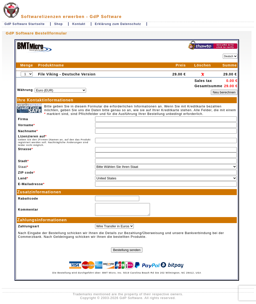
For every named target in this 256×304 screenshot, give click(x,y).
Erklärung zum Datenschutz (118, 24)
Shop (58, 24)
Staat (22, 167)
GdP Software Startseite (24, 24)
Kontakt (78, 24)
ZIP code (25, 172)
